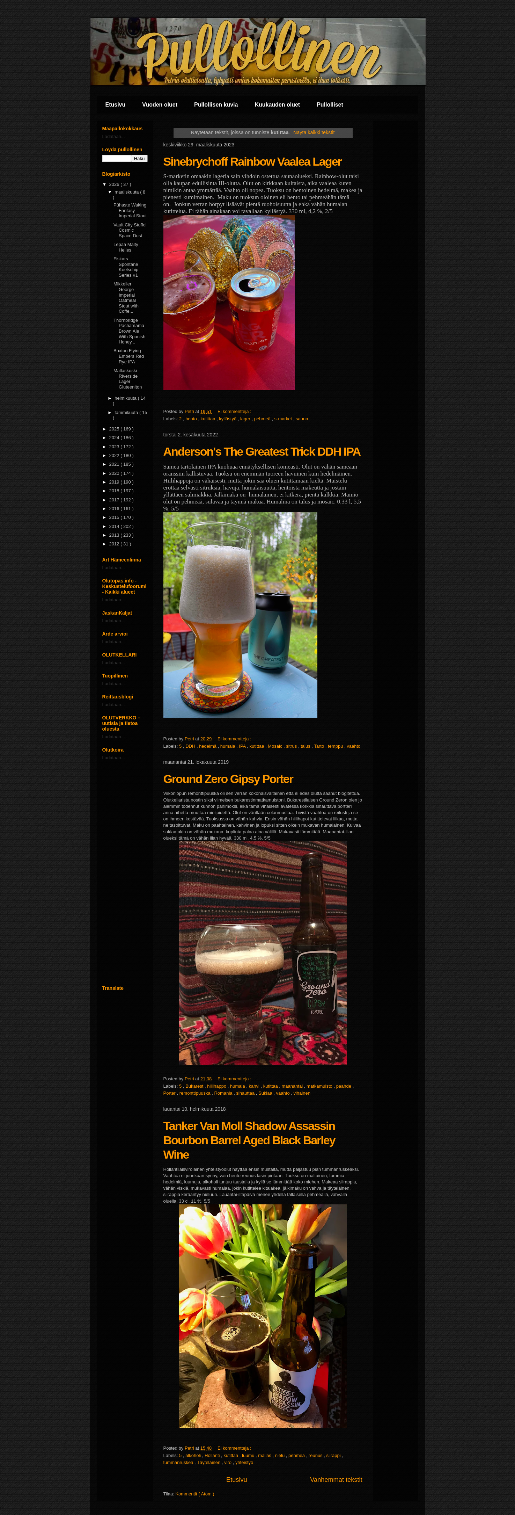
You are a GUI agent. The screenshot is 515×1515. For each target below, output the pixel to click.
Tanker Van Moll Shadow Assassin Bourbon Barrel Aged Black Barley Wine (249, 1140)
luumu (249, 1455)
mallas (265, 1455)
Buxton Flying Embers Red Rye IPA (128, 356)
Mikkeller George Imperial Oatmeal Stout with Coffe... (126, 297)
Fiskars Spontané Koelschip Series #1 (125, 267)
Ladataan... (113, 136)
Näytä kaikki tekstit (313, 132)
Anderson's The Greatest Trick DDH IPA (262, 451)
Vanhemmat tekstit (336, 1479)
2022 (115, 455)
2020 (115, 473)
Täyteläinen (209, 1462)
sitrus (292, 746)
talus (306, 746)
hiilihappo (217, 1086)
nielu (280, 1455)
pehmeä (263, 418)
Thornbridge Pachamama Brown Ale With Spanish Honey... (129, 331)
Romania (224, 1093)
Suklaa (265, 1093)
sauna (302, 418)
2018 (115, 490)
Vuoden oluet (159, 105)
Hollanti (213, 1455)
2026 (115, 184)
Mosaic (276, 746)
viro (228, 1462)
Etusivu (115, 105)
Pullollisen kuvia (216, 105)
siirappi (334, 1455)
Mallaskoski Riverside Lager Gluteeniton (127, 379)
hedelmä (208, 746)
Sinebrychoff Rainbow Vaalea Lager (252, 161)
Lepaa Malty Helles (125, 247)
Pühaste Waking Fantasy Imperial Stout (130, 210)
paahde (344, 1086)
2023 (115, 446)
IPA (243, 746)
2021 (115, 464)
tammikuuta (127, 412)
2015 (115, 517)
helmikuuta (126, 398)
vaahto (353, 746)
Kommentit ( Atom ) (194, 1493)
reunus (316, 1455)
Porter (170, 1093)
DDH (191, 746)
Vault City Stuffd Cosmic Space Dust (129, 230)
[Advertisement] (125, 873)
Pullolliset (330, 105)
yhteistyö (244, 1462)
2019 (115, 482)
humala (228, 746)
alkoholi (193, 1455)
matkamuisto (320, 1086)
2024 (115, 437)
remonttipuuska (195, 1093)
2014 (115, 526)
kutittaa (209, 418)
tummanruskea (179, 1462)
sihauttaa (246, 1093)
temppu (336, 746)
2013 (115, 535)
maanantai (293, 1086)
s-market (283, 418)
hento (191, 418)
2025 (115, 429)
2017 (115, 499)
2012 (115, 543)
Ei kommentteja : (235, 411)
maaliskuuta (127, 192)
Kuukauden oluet (277, 105)
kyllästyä (228, 418)
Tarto (319, 746)
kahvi (255, 1086)
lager (246, 418)
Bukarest (195, 1086)
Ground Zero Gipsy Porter (228, 778)
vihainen (301, 1093)
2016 (115, 508)
